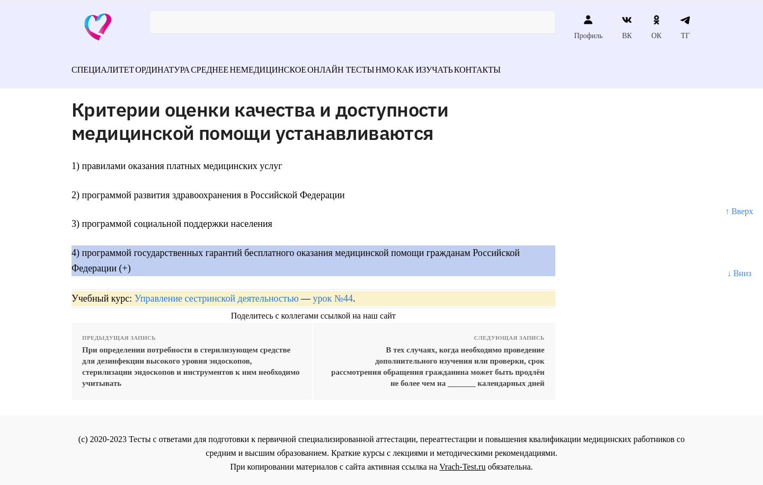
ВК (627, 27)
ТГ (685, 27)
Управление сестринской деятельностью (217, 292)
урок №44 (333, 292)
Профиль (588, 27)
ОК (656, 27)
